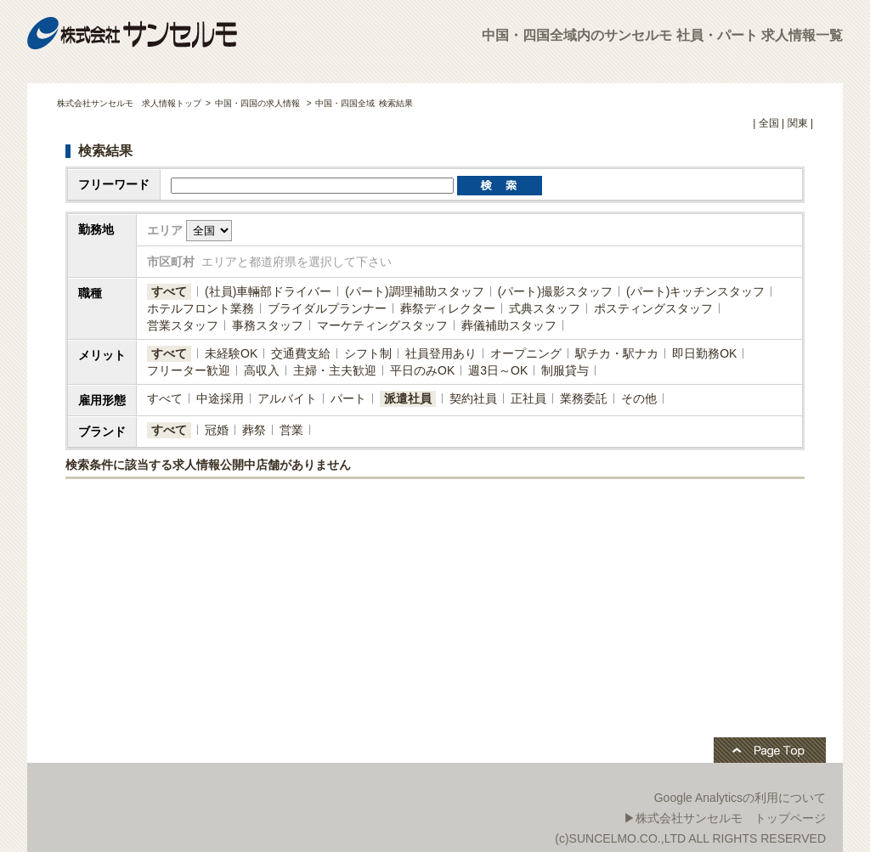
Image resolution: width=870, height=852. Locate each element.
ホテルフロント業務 (200, 308)
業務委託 (583, 398)
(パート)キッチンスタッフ (695, 291)
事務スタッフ (267, 325)
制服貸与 (565, 370)
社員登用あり (441, 353)
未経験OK (231, 353)
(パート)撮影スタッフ (555, 291)
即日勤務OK (704, 353)
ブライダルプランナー (327, 308)
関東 (798, 123)
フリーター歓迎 (188, 370)
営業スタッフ (182, 325)
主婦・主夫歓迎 (334, 370)
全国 (769, 123)
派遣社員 (408, 398)
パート (348, 398)
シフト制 (368, 353)
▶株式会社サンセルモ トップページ (725, 818)
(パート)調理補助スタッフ (414, 291)
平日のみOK (422, 370)
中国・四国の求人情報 (258, 103)
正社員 (528, 398)
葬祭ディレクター (447, 308)
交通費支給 (300, 353)
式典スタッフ (544, 308)
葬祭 (254, 430)
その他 (639, 398)
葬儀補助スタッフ (508, 325)
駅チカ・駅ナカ (616, 353)
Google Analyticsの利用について (740, 797)
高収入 (262, 370)
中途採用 (220, 398)
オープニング (526, 353)
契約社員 (473, 398)
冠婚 (217, 430)
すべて (169, 291)
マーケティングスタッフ (382, 325)
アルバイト (287, 398)
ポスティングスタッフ (653, 308)
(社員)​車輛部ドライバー (268, 291)
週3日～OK (498, 370)
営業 (291, 430)
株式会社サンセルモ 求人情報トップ (129, 103)
